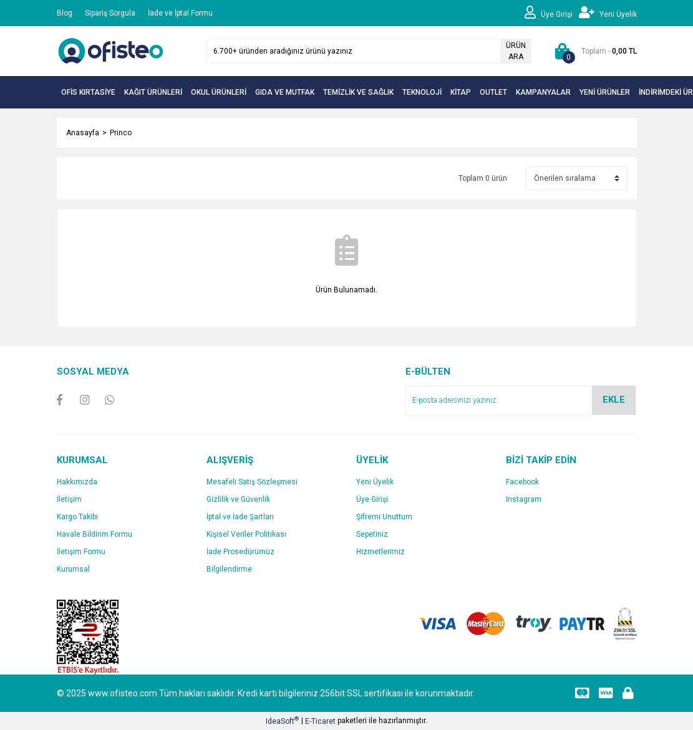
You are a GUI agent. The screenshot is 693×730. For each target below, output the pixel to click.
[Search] (368, 51)
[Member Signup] (608, 13)
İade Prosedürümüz (240, 551)
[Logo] (113, 50)
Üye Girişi (372, 499)
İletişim (69, 499)
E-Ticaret (320, 721)
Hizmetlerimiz (380, 551)
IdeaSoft (282, 721)
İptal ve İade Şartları (240, 516)
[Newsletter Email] (521, 400)
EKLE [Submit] (614, 399)
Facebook (522, 482)
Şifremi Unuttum (384, 516)
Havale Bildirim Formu (94, 534)
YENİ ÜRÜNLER (604, 92)
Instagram (523, 499)
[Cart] (593, 51)
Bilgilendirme (229, 569)
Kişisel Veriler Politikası (246, 534)
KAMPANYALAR (543, 92)
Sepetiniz (372, 534)
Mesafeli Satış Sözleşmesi (252, 482)
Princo (121, 132)
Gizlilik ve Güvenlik (238, 499)
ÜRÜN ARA (516, 51)
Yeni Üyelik (375, 482)
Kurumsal (73, 569)
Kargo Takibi (77, 516)
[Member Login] (552, 13)
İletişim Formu (81, 551)
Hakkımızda (77, 482)
